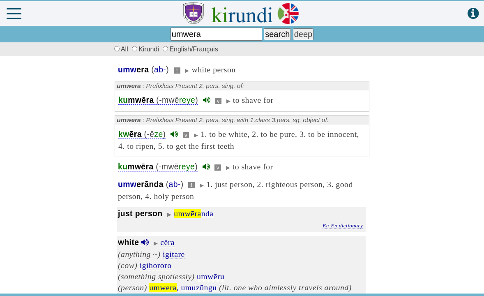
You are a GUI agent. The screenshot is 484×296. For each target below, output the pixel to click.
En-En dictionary (343, 225)
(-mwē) (158, 100)
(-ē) (142, 134)
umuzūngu (199, 287)
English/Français (190, 49)
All (120, 49)
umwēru (211, 276)
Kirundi (146, 49)
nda (193, 213)
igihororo (156, 265)
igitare (174, 254)
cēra (167, 242)
